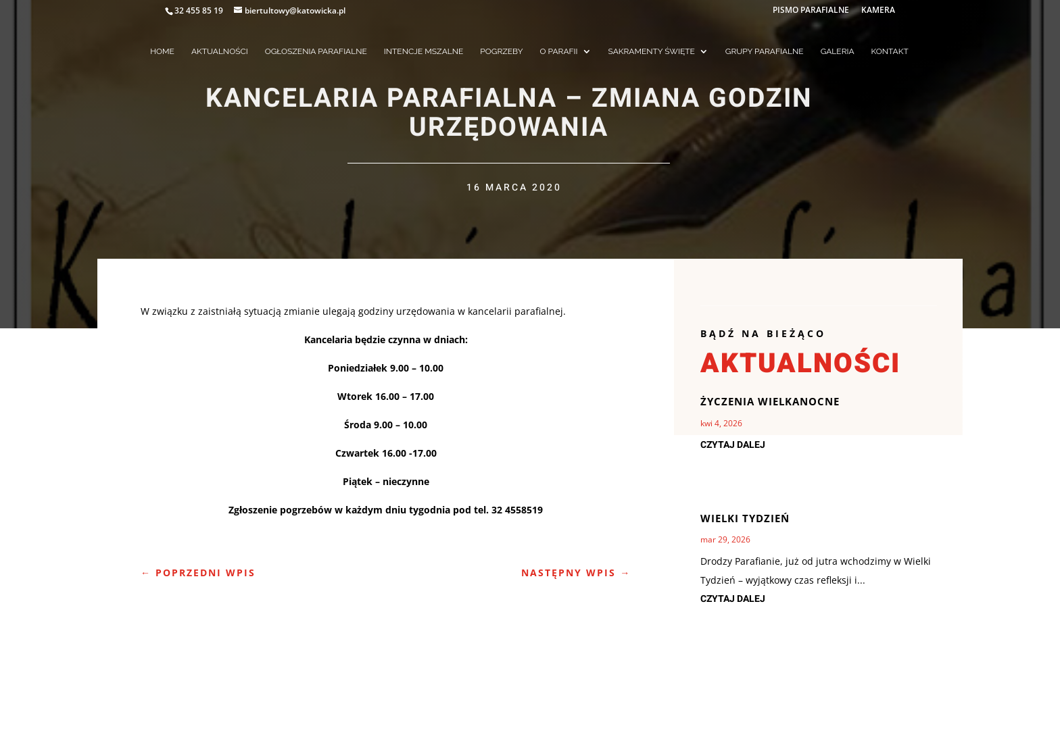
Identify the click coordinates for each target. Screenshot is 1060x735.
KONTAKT (890, 51)
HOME (162, 51)
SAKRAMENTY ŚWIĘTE (651, 51)
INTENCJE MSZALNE (424, 51)
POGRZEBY (501, 51)
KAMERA (878, 11)
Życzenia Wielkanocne (770, 401)
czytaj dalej (732, 445)
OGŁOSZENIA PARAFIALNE (316, 51)
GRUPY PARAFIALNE (764, 51)
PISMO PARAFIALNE (811, 11)
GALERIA (837, 51)
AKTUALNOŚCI (219, 51)
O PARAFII (559, 51)
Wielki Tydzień (745, 518)
